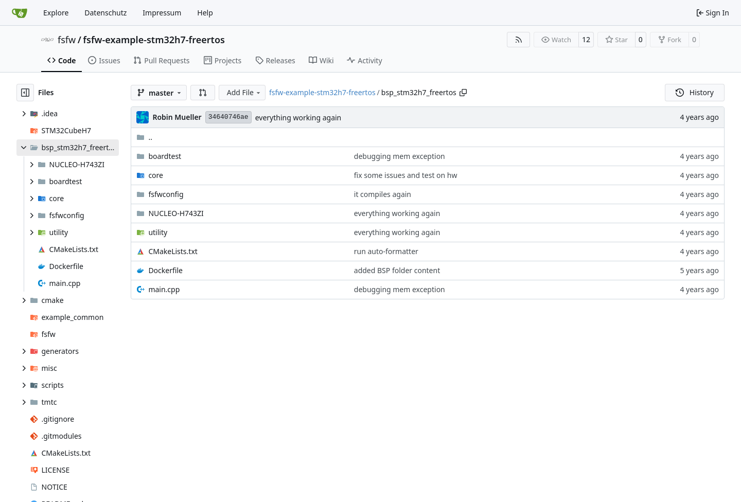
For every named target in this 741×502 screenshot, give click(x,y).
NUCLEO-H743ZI (175, 213)
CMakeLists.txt (172, 251)
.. (144, 137)
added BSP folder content (397, 270)
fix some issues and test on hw (405, 175)
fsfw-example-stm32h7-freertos (154, 39)
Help (205, 12)
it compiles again (382, 194)
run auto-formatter (386, 251)
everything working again (298, 117)
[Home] (19, 13)
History (695, 92)
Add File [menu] (244, 92)
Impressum (162, 12)
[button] (202, 92)
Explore (55, 12)
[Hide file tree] (25, 92)
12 (586, 39)
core (155, 175)
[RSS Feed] (519, 39)
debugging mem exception (399, 156)
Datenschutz (105, 12)
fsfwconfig (165, 194)
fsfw (67, 39)
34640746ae (228, 117)
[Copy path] (463, 92)
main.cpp (164, 289)
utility (157, 232)
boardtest (164, 156)
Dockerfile (165, 270)
